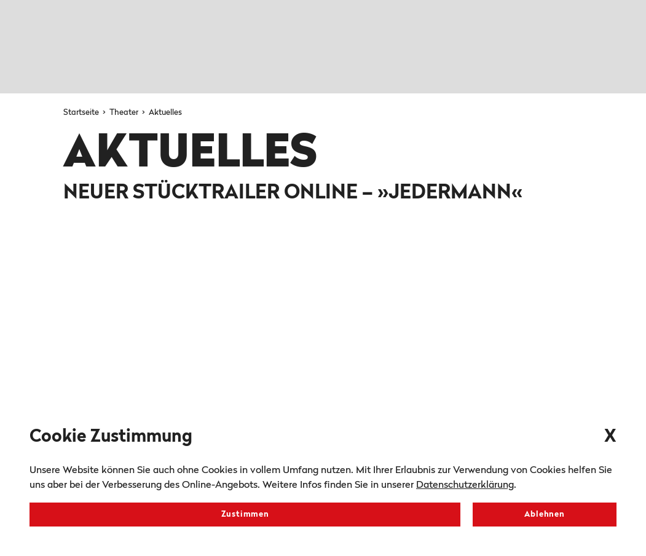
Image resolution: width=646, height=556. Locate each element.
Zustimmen (245, 515)
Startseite (82, 113)
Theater (124, 113)
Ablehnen (544, 515)
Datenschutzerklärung (465, 485)
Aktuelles (165, 113)
